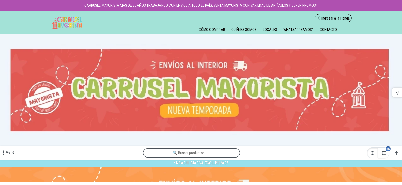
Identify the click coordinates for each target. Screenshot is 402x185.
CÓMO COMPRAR (212, 29)
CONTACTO (328, 29)
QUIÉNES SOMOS (244, 29)
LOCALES (270, 29)
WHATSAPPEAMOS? (298, 29)
